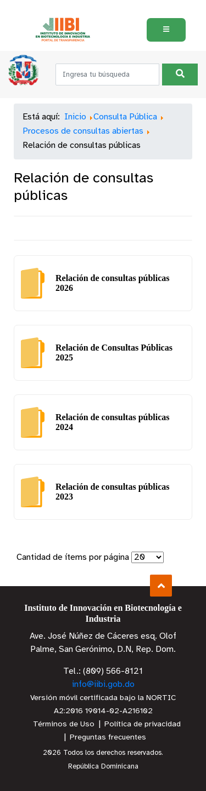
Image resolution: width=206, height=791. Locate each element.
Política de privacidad (142, 724)
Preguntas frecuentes (108, 737)
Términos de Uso (63, 724)
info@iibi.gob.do (103, 684)
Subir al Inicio (161, 586)
